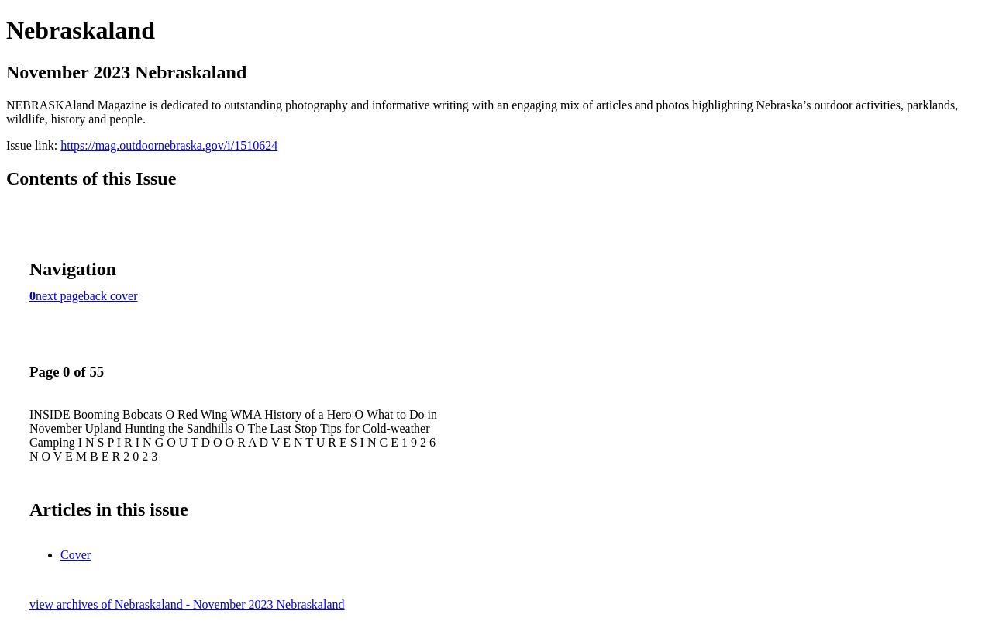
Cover (75, 554)
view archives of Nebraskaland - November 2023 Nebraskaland (187, 604)
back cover (111, 295)
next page (60, 295)
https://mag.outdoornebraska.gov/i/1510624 (168, 145)
